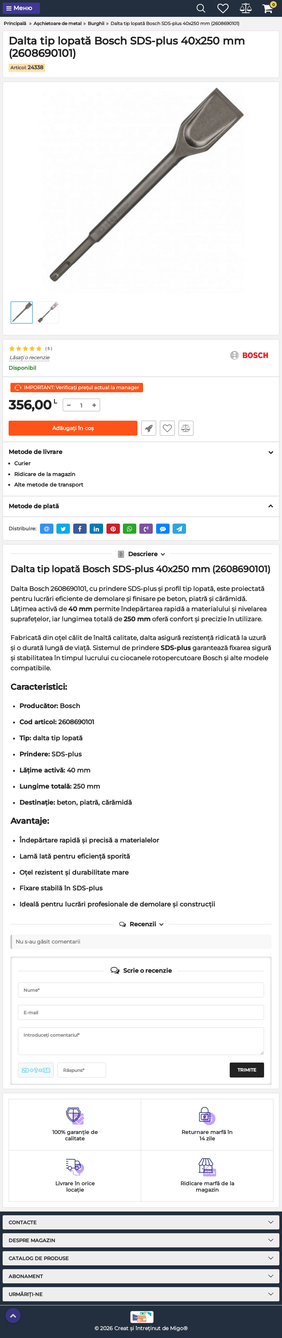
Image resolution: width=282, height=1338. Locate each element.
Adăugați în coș (73, 428)
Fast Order (148, 428)
